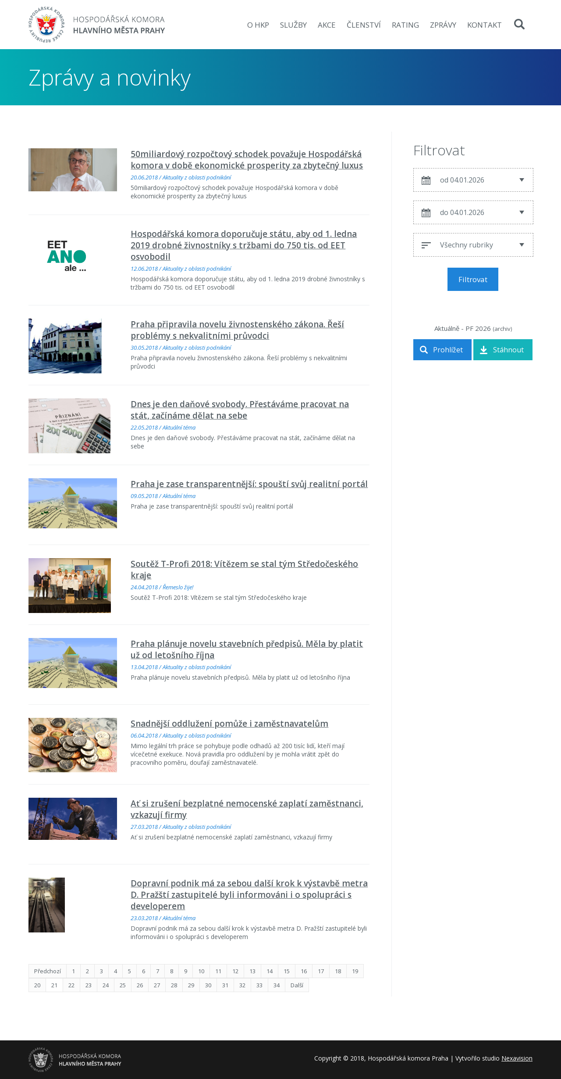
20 (37, 985)
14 (269, 971)
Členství (364, 25)
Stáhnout (508, 350)
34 (276, 985)
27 (157, 985)
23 (88, 985)
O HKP (258, 25)
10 (201, 971)
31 (225, 985)
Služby (293, 25)
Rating (405, 25)
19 (355, 971)
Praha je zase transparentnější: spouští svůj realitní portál (249, 484)
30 (208, 985)
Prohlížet (448, 350)
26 (140, 985)
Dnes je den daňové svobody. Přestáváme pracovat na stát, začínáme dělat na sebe (240, 409)
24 (106, 985)
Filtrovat (472, 279)
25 (123, 985)
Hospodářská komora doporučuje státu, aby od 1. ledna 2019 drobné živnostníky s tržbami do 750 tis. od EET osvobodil (244, 245)
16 (304, 971)
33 (259, 985)
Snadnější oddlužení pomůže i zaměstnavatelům (229, 723)
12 (235, 971)
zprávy (443, 25)
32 (242, 985)
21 (54, 985)
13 (252, 971)
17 (321, 971)
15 (287, 971)
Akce (327, 25)
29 (191, 985)
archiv (502, 329)
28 (174, 985)
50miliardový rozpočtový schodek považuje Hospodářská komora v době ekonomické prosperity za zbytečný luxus (247, 159)
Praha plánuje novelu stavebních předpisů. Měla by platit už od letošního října (247, 649)
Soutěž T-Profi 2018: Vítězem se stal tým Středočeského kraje (244, 569)
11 (218, 971)
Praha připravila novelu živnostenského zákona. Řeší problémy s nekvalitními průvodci (237, 330)
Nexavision (517, 1058)
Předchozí (47, 971)
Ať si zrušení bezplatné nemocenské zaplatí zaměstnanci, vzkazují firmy (247, 809)
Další (297, 985)
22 (71, 985)
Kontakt (484, 25)
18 (338, 971)
